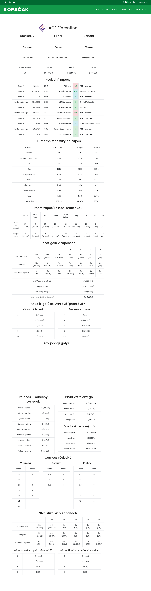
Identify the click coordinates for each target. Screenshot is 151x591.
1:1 (75, 97)
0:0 (75, 91)
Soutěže (104, 10)
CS (135, 2)
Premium (139, 10)
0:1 (75, 118)
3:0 (75, 113)
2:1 (75, 102)
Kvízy (114, 10)
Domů (95, 10)
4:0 (75, 86)
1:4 (76, 134)
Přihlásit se (143, 2)
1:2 (75, 129)
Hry (130, 10)
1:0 (75, 107)
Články (123, 10)
